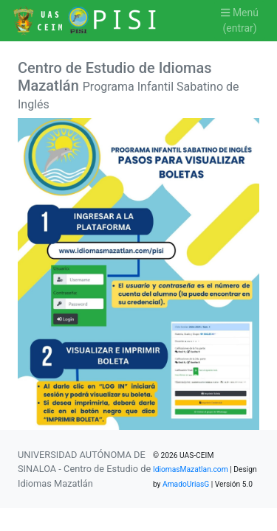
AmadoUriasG (186, 484)
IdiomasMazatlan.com (190, 469)
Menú (240, 21)
